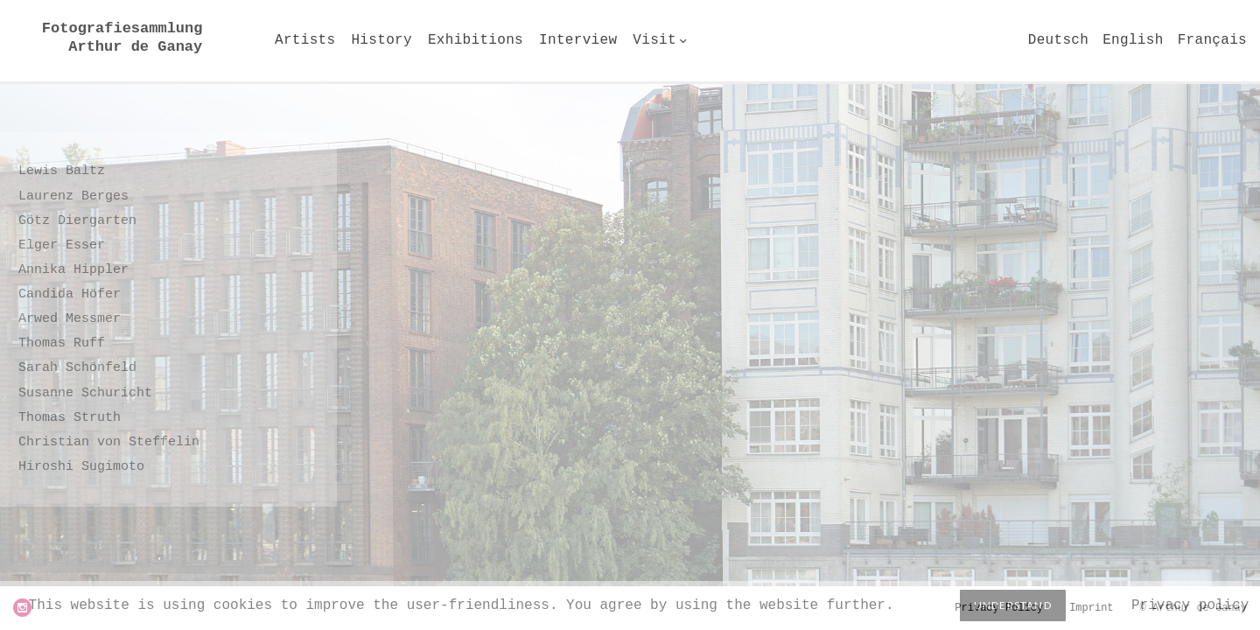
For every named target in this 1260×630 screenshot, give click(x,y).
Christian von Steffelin (109, 442)
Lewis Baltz (61, 171)
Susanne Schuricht (85, 393)
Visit (654, 40)
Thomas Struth (69, 417)
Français (1212, 40)
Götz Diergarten (77, 221)
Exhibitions (475, 40)
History (381, 40)
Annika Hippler (73, 269)
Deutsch (1058, 40)
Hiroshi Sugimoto (81, 466)
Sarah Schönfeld (77, 367)
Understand (1013, 605)
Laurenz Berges (73, 196)
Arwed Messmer (69, 319)
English (1132, 40)
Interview (578, 40)
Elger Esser (61, 245)
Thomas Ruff (61, 343)
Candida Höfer (69, 294)
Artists (305, 40)
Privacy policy (1190, 605)
